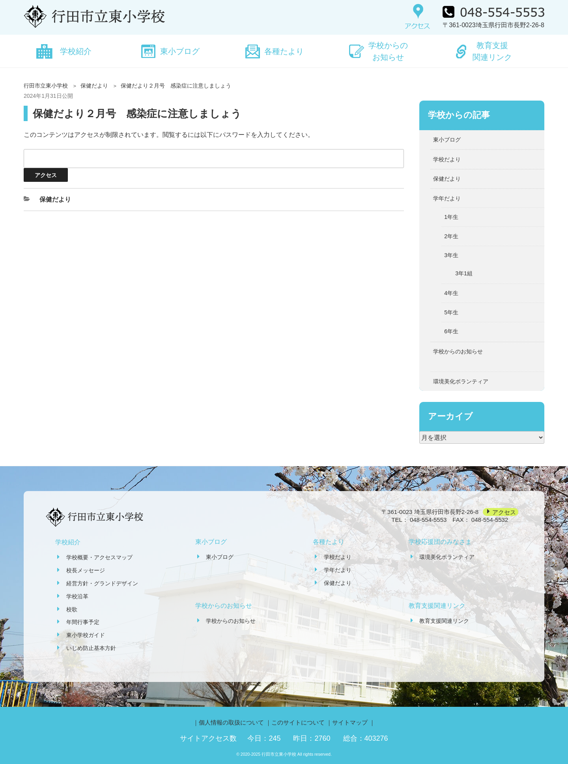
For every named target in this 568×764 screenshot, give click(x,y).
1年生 (451, 217)
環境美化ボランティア (460, 381)
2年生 (451, 236)
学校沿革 (77, 596)
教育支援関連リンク (492, 51)
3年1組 (464, 273)
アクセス (504, 511)
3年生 (451, 255)
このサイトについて (298, 722)
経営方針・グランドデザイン (102, 583)
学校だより (447, 159)
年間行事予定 (82, 622)
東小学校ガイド (85, 635)
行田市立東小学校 (46, 85)
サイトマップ (350, 722)
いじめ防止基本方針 (91, 648)
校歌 (71, 609)
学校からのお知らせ (388, 51)
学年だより (447, 198)
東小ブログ (180, 51)
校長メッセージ (85, 570)
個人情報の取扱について (231, 722)
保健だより (94, 85)
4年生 (451, 293)
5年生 (451, 312)
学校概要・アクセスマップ (99, 557)
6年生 (451, 331)
